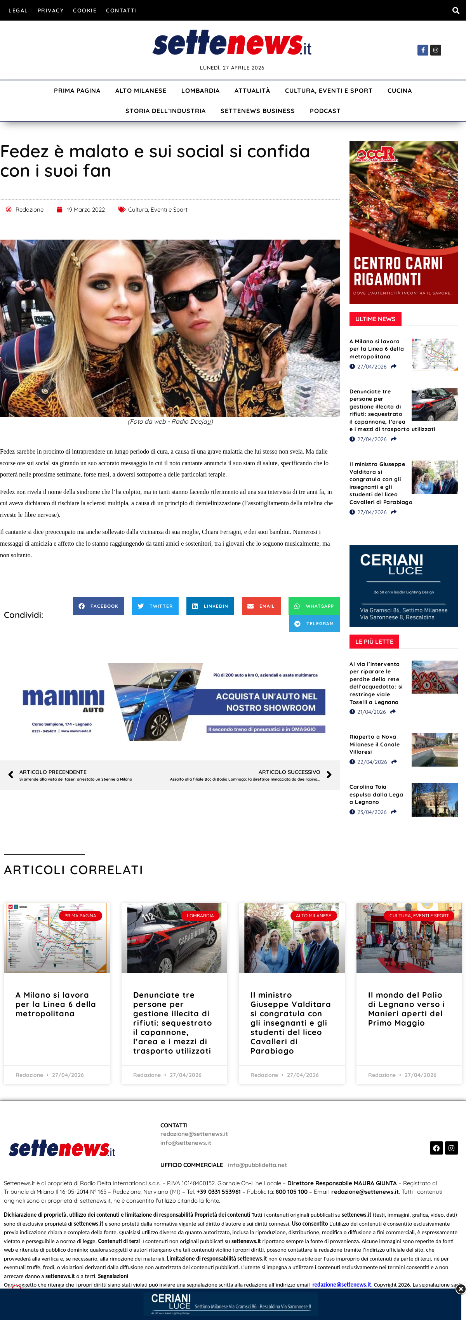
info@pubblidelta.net (257, 1165)
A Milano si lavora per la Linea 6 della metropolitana (377, 349)
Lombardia (200, 90)
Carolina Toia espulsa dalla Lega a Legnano (376, 794)
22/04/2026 (368, 761)
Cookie (85, 10)
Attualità (252, 90)
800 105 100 (292, 1191)
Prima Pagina (77, 90)
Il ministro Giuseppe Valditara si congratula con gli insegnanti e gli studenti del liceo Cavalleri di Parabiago (381, 483)
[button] (455, 10)
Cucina (400, 90)
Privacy (51, 10)
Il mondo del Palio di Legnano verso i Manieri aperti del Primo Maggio (406, 1009)
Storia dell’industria (165, 111)
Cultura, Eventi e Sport (329, 90)
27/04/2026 (368, 366)
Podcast (325, 111)
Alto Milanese (141, 90)
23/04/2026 (368, 812)
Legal (18, 10)
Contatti (121, 10)
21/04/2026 (368, 711)
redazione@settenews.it (194, 1133)
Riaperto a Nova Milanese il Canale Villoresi (375, 744)
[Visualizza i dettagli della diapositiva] (170, 702)
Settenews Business (258, 111)
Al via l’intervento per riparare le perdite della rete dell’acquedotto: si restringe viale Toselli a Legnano (376, 683)
